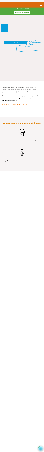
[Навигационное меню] (41, 5)
